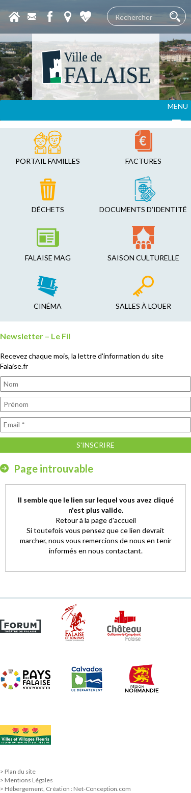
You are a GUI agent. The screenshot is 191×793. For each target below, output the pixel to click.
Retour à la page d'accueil (96, 520)
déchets (48, 209)
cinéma (48, 306)
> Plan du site (18, 771)
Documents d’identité (143, 209)
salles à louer (143, 306)
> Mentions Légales (26, 780)
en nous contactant (109, 550)
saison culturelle (143, 257)
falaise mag (48, 257)
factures (143, 161)
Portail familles (47, 161)
